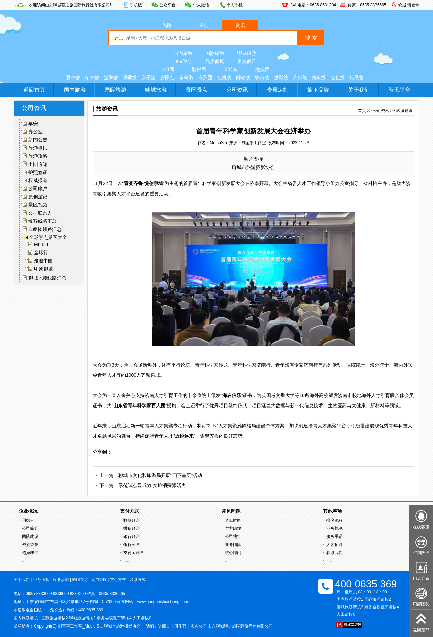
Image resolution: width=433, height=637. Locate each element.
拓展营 (356, 77)
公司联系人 (40, 213)
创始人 (28, 520)
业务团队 (233, 544)
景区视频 (37, 204)
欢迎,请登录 (408, 5)
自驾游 (186, 77)
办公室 (35, 131)
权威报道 (37, 180)
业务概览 (334, 528)
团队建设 (30, 536)
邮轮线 (243, 77)
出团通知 (37, 164)
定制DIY (99, 579)
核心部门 (233, 552)
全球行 (41, 252)
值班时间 (233, 520)
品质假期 (214, 61)
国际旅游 (214, 53)
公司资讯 (237, 90)
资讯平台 (399, 90)
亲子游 (148, 77)
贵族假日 (246, 61)
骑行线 (262, 77)
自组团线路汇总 (45, 229)
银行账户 (131, 536)
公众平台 (167, 5)
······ (25, 560)
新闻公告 (37, 139)
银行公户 (131, 544)
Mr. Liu (41, 244)
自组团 (167, 69)
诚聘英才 (80, 579)
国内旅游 (183, 53)
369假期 (182, 61)
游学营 (111, 77)
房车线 (319, 77)
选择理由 (30, 552)
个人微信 (201, 5)
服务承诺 (334, 536)
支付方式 (118, 579)
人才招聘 (334, 544)
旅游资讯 (37, 148)
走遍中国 (43, 260)
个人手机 (234, 5)
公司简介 (30, 528)
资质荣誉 (30, 544)
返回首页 (34, 90)
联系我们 (334, 552)
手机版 (136, 5)
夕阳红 (167, 77)
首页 (362, 110)
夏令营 (73, 77)
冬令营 (92, 77)
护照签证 (37, 172)
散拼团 (199, 69)
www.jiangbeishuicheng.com (162, 601)
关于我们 (359, 90)
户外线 (300, 77)
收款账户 (131, 520)
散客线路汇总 (42, 221)
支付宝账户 (133, 552)
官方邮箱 (233, 528)
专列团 (205, 77)
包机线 (224, 77)
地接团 (262, 69)
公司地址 (233, 536)
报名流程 (334, 520)
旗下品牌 (318, 90)
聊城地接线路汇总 (47, 278)
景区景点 (196, 90)
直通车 (231, 69)
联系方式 (138, 579)
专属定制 (278, 90)
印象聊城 (43, 268)
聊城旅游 (246, 53)
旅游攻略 (37, 156)
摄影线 (281, 77)
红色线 (338, 77)
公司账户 (37, 188)
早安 (33, 123)
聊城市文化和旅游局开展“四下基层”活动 (160, 475)
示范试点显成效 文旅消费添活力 (152, 485)
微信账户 (131, 528)
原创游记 (37, 196)
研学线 (129, 77)
